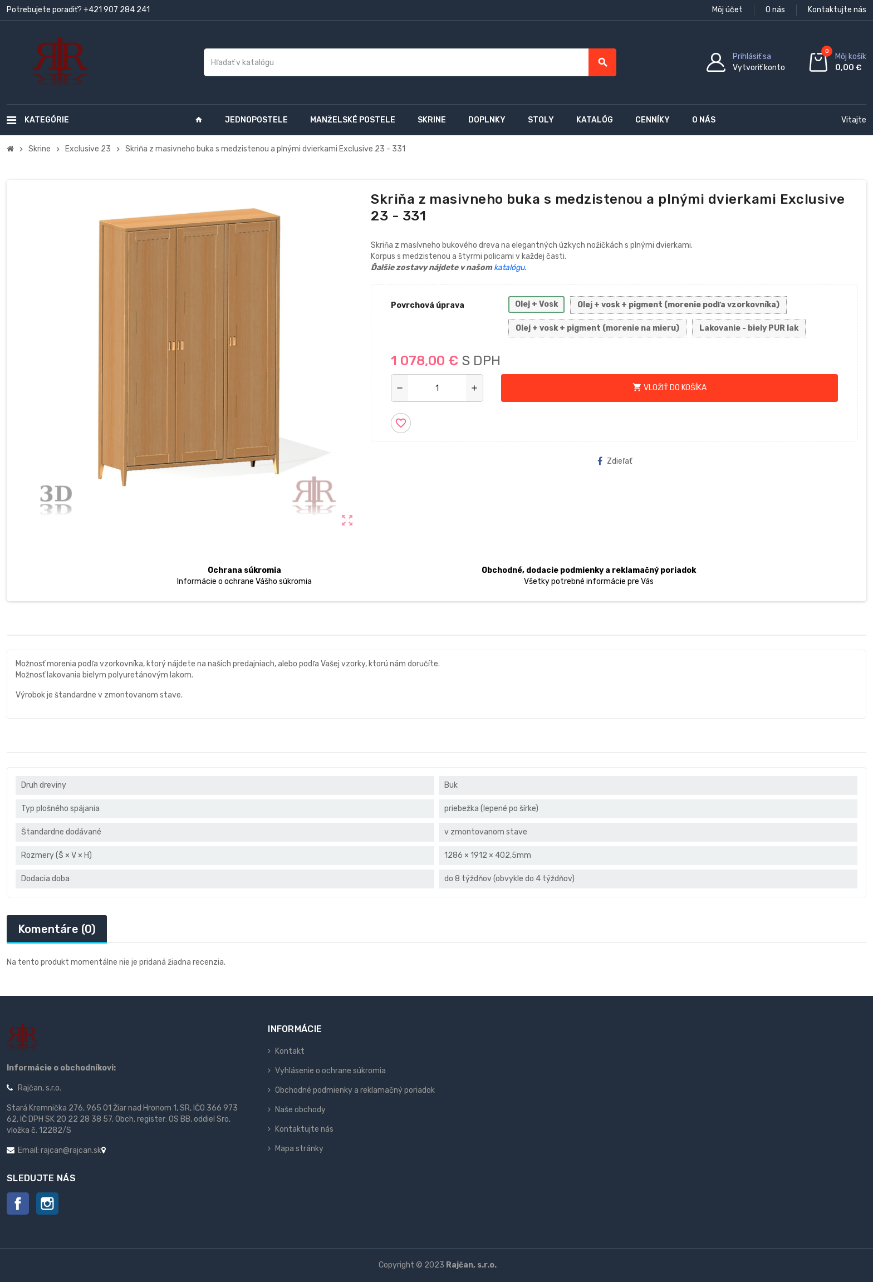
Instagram (47, 1203)
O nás (775, 9)
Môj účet (727, 9)
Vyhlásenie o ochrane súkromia (330, 1070)
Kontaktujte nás (837, 9)
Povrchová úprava (427, 305)
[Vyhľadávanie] (410, 62)
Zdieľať (614, 461)
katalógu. (510, 267)
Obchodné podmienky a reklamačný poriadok (355, 1090)
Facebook (18, 1203)
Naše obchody (300, 1109)
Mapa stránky (299, 1148)
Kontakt (290, 1051)
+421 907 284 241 (117, 9)
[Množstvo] (437, 388)
